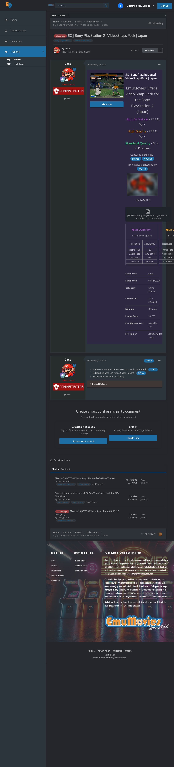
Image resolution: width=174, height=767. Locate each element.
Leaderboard (56, 570)
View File (107, 104)
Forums (54, 565)
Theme (92, 651)
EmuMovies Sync (81, 570)
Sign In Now (133, 437)
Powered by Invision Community (103, 657)
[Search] (82, 5)
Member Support (57, 575)
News (53, 560)
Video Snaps (84, 51)
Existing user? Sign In (140, 5)
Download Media (81, 565)
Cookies (128, 651)
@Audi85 (148, 158)
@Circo (135, 158)
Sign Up (164, 5)
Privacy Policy (104, 651)
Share (135, 50)
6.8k (67, 98)
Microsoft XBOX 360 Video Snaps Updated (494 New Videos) (85, 478)
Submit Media (80, 560)
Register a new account (83, 441)
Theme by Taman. (121, 657)
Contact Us (55, 580)
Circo (67, 48)
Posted (96, 64)
